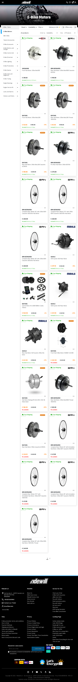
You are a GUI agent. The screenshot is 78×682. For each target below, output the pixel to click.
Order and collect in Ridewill (9, 629)
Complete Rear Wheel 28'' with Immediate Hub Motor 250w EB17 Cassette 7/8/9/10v (62, 495)
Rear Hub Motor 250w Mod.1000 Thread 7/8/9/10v (62, 401)
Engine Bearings (7, 83)
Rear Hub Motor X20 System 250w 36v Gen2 (33, 354)
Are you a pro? (57, 605)
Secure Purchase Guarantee (9, 633)
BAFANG (24, 115)
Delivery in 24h (53, 27)
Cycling (32, 14)
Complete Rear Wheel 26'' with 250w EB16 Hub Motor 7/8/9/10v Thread (34, 542)
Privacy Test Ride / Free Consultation (37, 635)
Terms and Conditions (8, 631)
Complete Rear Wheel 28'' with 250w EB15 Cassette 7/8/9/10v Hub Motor (34, 259)
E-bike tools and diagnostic (7, 74)
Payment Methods (7, 625)
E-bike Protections (8, 66)
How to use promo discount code (11, 637)
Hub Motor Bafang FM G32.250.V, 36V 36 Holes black (33, 401)
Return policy (5, 635)
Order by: (42, 33)
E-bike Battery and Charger (8, 48)
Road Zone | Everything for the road (63, 639)
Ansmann (25, 68)
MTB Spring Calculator (59, 609)
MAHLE (53, 257)
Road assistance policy (59, 601)
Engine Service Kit (8, 87)
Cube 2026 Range (58, 623)
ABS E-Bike (6, 36)
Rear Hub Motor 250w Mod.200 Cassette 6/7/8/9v (33, 165)
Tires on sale (56, 641)
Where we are (31, 599)
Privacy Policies (31, 621)
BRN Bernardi (55, 68)
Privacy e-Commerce (33, 625)
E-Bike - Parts (39, 14)
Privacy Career (31, 633)
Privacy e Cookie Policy (33, 623)
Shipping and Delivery (8, 627)
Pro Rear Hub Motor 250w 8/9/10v (60, 164)
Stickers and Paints (8, 96)
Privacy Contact (31, 629)
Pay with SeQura (57, 599)
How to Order (5, 623)
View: (61, 33)
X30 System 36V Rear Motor (59, 306)
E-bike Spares (7, 70)
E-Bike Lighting (7, 61)
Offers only (68, 27)
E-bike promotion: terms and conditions (13, 621)
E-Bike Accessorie (8, 44)
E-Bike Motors (48, 14)
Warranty (55, 607)
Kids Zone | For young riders (60, 631)
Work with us (30, 603)
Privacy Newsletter (32, 631)
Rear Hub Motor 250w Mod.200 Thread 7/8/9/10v (62, 118)
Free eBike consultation (59, 611)
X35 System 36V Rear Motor (59, 259)
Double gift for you (58, 625)
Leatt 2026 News (57, 635)
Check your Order (57, 593)
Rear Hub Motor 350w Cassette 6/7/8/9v (33, 447)
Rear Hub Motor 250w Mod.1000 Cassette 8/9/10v (62, 71)
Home (27, 14)
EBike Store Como (32, 595)
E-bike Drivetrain (8, 57)
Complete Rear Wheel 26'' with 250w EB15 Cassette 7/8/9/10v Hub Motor (34, 212)
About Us (29, 593)
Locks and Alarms (8, 92)
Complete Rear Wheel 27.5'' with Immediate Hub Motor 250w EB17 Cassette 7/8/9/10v (34, 496)
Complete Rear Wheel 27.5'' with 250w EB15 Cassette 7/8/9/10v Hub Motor (62, 212)
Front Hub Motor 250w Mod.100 (31, 70)
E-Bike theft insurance (59, 595)
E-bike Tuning (7, 79)
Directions (7, 596)
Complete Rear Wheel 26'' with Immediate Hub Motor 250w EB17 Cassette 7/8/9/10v (62, 448)
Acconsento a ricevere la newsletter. (26, 652)
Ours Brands (30, 601)
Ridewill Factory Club (33, 597)
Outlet (54, 637)
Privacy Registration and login (35, 627)
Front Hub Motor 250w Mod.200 (31, 117)
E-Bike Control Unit (8, 53)
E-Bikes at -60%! (57, 629)
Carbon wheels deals (58, 621)
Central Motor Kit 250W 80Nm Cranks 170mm (33, 306)
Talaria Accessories (8, 40)
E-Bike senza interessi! (59, 627)
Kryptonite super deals (59, 633)
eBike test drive (57, 597)
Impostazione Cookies (33, 637)
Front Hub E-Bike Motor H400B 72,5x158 (62, 353)
